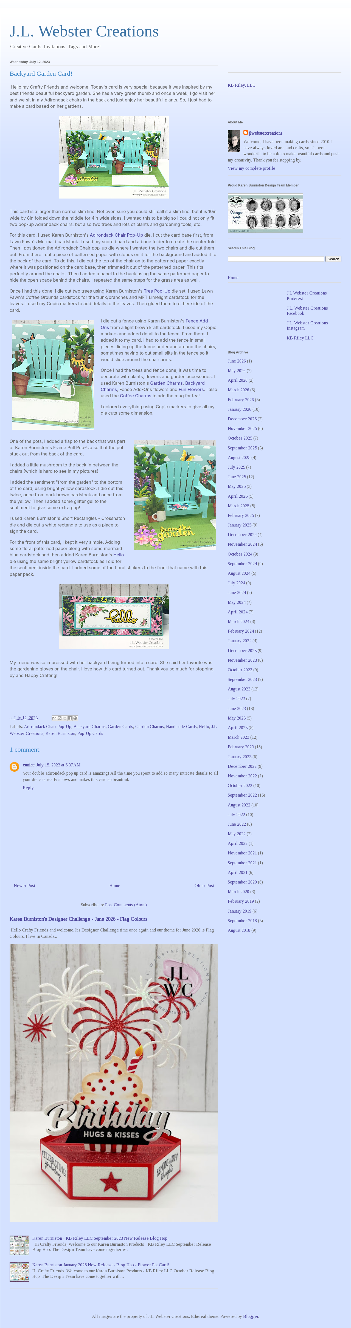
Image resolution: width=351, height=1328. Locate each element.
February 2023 (241, 746)
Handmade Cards (181, 726)
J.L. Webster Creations (84, 31)
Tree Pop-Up (157, 291)
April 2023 (238, 727)
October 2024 (240, 554)
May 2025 (237, 486)
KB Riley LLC (300, 338)
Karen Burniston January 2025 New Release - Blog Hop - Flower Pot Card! (100, 1264)
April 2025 (238, 496)
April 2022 (238, 843)
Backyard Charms (90, 726)
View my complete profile (251, 168)
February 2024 (241, 631)
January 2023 (239, 756)
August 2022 (239, 805)
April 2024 (238, 612)
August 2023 (239, 689)
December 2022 (242, 766)
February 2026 (241, 399)
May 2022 (237, 833)
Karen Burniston (60, 733)
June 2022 (237, 824)
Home (114, 885)
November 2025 (242, 428)
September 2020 (242, 882)
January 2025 (239, 525)
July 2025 (236, 467)
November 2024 (242, 544)
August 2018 (239, 930)
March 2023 (238, 737)
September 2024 (242, 563)
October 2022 (240, 785)
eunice (29, 765)
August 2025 (239, 457)
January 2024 (239, 640)
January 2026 (239, 409)
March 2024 (238, 621)
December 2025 (242, 419)
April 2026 (238, 380)
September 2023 (242, 679)
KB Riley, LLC (241, 85)
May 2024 (237, 602)
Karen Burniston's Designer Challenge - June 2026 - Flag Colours (78, 919)
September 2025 (242, 448)
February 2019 (241, 901)
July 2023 (236, 698)
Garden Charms (166, 383)
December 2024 (242, 534)
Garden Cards (120, 726)
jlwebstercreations (265, 133)
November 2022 (242, 776)
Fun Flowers (191, 389)
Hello (118, 554)
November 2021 (242, 853)
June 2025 (237, 476)
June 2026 (237, 361)
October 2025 (240, 438)
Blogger (250, 1316)
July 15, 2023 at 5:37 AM (58, 765)
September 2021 (242, 862)
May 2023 (237, 718)
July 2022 (236, 814)
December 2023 (242, 650)
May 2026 (237, 370)
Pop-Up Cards (90, 733)
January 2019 (239, 911)
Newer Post (24, 885)
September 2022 (242, 795)
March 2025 (238, 505)
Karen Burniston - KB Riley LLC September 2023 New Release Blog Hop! (100, 1238)
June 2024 (237, 592)
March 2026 (238, 389)
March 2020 (238, 891)
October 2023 (240, 669)
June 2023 (237, 708)
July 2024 (236, 583)
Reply (28, 787)
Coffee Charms (135, 395)
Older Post (204, 885)
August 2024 (239, 573)
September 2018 (242, 920)
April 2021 (238, 872)
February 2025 (241, 515)
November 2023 (242, 660)
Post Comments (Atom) (126, 904)
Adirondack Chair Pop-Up (116, 235)
